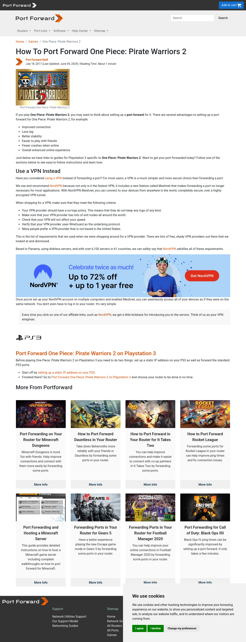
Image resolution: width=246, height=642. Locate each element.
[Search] (192, 18)
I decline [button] (155, 628)
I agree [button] (139, 628)
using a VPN (53, 178)
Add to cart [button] (231, 5)
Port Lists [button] (41, 31)
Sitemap (112, 609)
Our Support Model (65, 621)
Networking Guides (65, 626)
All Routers (114, 626)
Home (20, 41)
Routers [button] (23, 31)
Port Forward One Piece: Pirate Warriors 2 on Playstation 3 (86, 353)
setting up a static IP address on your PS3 (66, 372)
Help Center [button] (80, 31)
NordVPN (56, 186)
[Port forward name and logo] (19, 5)
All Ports (113, 630)
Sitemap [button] (100, 31)
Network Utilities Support (69, 616)
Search (223, 18)
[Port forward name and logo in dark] (39, 18)
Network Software (119, 621)
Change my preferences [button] (182, 628)
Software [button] (59, 31)
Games (33, 41)
